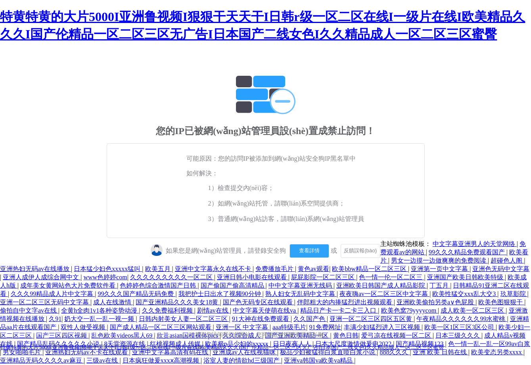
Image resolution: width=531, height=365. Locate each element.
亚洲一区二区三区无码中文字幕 (45, 302)
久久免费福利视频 (168, 310)
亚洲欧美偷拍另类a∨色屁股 (436, 302)
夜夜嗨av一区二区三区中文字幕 (384, 293)
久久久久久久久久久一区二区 (172, 277)
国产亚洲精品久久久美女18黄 (178, 302)
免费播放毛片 (275, 268)
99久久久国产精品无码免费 (136, 293)
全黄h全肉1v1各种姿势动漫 (100, 310)
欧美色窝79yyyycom (409, 310)
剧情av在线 (213, 310)
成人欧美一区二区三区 (473, 310)
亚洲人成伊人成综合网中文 (42, 277)
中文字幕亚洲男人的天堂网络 (475, 243)
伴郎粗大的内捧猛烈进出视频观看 (345, 302)
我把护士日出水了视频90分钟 (220, 293)
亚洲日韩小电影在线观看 (252, 277)
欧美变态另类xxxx (497, 352)
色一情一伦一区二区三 (391, 277)
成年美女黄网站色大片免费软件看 (68, 285)
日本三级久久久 (458, 335)
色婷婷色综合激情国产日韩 (158, 285)
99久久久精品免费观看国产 (467, 252)
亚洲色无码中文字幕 (500, 268)
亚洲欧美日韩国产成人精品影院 (381, 285)
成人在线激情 (113, 302)
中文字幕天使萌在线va (265, 310)
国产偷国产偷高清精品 (233, 285)
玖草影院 (513, 293)
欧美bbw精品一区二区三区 (370, 268)
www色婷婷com (105, 277)
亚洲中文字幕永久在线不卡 (214, 268)
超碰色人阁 (507, 260)
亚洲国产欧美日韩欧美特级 (466, 277)
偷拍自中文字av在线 (29, 310)
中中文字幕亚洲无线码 (301, 285)
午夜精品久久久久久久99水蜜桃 (461, 318)
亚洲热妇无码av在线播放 (35, 268)
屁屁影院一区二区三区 (323, 277)
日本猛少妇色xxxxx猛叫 (108, 268)
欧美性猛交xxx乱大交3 (464, 293)
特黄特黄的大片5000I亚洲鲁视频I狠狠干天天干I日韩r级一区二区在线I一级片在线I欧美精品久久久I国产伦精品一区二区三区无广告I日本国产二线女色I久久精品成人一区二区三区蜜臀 (222, 347)
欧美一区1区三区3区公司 (460, 327)
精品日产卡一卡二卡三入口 (339, 310)
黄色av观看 (313, 268)
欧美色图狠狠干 (501, 302)
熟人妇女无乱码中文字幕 (301, 293)
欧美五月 (158, 268)
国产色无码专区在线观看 (258, 302)
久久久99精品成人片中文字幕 (53, 293)
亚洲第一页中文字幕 (440, 268)
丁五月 (439, 285)
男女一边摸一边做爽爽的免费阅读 (439, 260)
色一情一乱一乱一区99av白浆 (489, 343)
